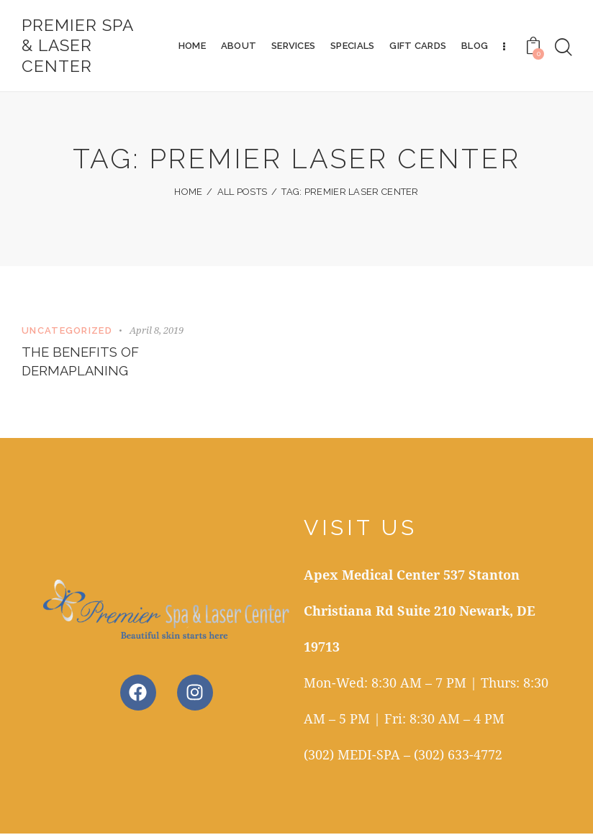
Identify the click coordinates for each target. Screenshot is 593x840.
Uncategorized (67, 332)
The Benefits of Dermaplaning (84, 366)
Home (188, 195)
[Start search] (563, 49)
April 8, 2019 (157, 332)
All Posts (242, 195)
